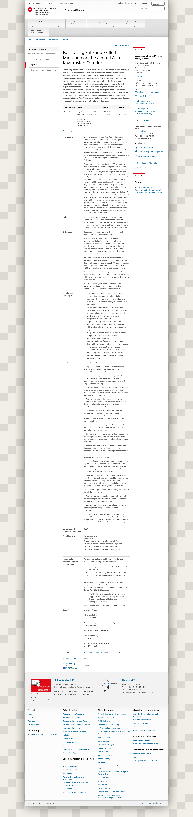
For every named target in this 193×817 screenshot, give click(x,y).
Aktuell (32, 24)
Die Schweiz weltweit (67, 3)
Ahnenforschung (104, 759)
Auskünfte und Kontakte (142, 720)
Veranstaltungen (34, 718)
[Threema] (71, 668)
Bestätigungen (103, 741)
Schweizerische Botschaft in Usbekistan (42, 734)
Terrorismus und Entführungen (74, 732)
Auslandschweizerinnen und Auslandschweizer (73, 778)
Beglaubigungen (104, 737)
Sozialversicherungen (106, 745)
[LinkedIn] (69, 668)
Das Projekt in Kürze (73, 131)
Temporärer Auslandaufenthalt (74, 792)
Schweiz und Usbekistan (134, 24)
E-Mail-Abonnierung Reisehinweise (76, 749)
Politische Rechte (104, 721)
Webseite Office (143, 96)
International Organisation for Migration (147, 188)
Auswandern (67, 789)
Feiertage (31, 721)
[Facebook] (64, 668)
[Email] (76, 668)
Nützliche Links (103, 778)
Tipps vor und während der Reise (75, 721)
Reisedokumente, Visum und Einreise (76, 725)
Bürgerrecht (102, 785)
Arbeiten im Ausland (70, 766)
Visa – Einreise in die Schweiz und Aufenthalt (145, 715)
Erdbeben (66, 735)
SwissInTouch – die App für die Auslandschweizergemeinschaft (109, 796)
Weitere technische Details (75, 659)
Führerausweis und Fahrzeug (108, 725)
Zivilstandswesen (104, 788)
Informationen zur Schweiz (143, 727)
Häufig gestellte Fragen (71, 728)
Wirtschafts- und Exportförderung (145, 744)
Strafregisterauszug (105, 755)
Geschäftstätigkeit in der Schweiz (145, 730)
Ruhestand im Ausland (71, 770)
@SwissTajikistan (145, 147)
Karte (138, 77)
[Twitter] (66, 668)
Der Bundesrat (37, 3)
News (30, 714)
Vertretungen (44, 24)
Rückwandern (68, 773)
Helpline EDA (128, 680)
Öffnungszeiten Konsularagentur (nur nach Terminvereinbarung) (146, 111)
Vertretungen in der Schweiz (73, 763)
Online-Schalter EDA (64, 680)
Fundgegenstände (104, 748)
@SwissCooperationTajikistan (151, 152)
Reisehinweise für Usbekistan (73, 714)
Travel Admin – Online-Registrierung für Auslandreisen (113, 773)
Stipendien (102, 762)
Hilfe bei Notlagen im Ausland (109, 728)
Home (30, 40)
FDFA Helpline (141, 131)
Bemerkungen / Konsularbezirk (149, 163)
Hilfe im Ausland (69, 742)
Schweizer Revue (104, 781)
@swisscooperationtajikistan (150, 156)
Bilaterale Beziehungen (141, 740)
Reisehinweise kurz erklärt (72, 718)
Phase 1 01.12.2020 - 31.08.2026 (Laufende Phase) (104, 653)
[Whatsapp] (73, 668)
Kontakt (137, 50)
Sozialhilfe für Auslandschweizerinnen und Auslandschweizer (114, 733)
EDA (50, 3)
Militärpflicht (103, 752)
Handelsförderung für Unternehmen (111, 792)
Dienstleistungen (95, 24)
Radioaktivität (68, 739)
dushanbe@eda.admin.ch (148, 92)
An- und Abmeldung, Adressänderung (112, 714)
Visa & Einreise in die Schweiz (113, 24)
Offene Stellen (33, 725)
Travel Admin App (69, 753)
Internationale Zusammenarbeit (38, 32)
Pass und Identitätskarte (106, 718)
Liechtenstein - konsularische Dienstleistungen (108, 767)
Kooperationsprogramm (142, 754)
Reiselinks (66, 746)
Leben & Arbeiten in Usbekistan (76, 24)
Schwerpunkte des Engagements (145, 761)
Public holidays (143, 120)
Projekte (136, 757)
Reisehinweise (58, 24)
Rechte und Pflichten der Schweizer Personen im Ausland (76, 784)
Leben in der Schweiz (141, 723)
